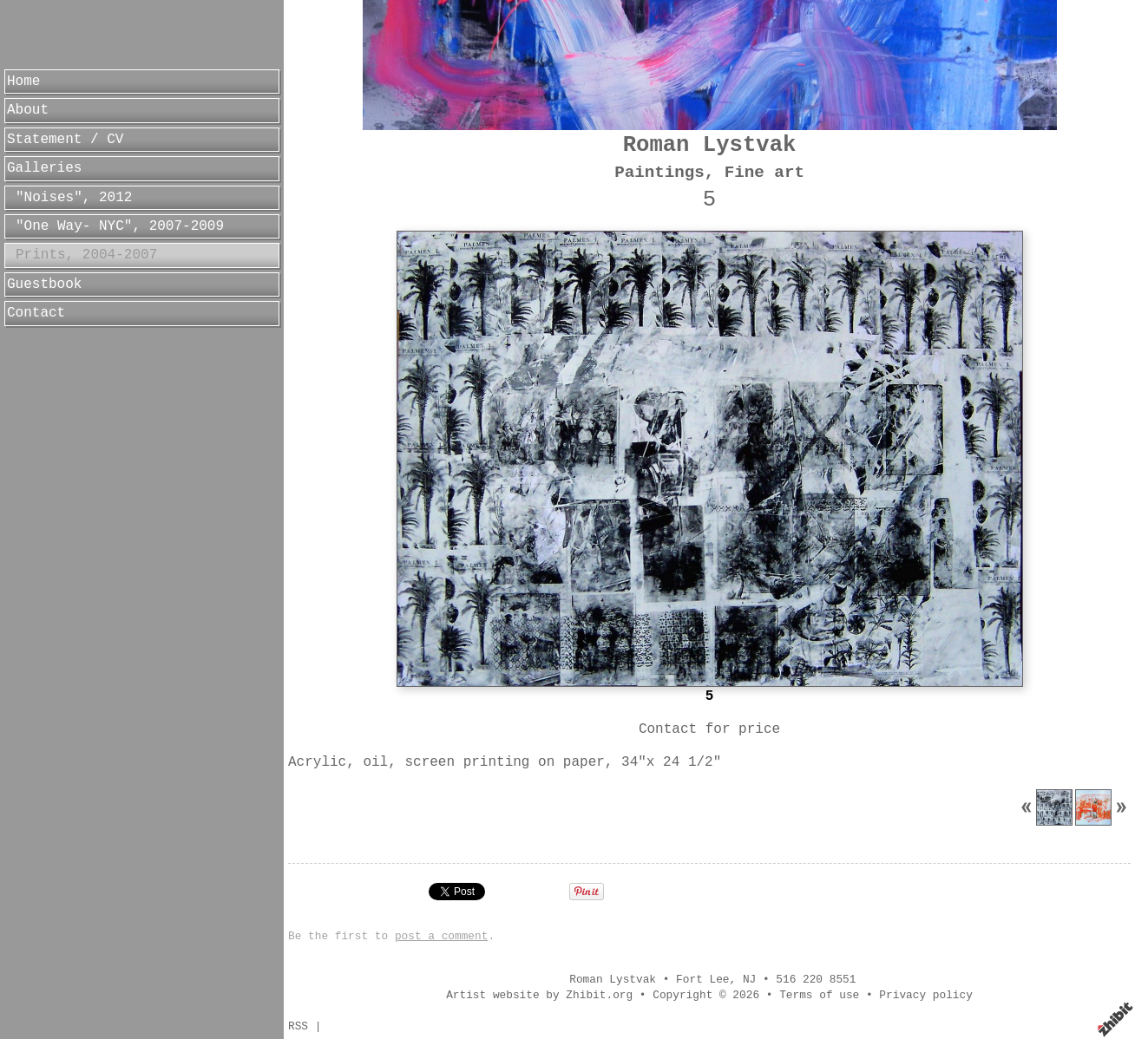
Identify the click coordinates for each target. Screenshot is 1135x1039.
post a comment (442, 936)
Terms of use (819, 995)
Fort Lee (702, 979)
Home (23, 81)
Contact (36, 313)
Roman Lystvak (710, 145)
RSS (298, 1026)
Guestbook (44, 284)
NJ (749, 979)
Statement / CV (65, 139)
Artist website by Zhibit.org (539, 995)
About (28, 110)
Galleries (44, 168)
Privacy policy (926, 995)
